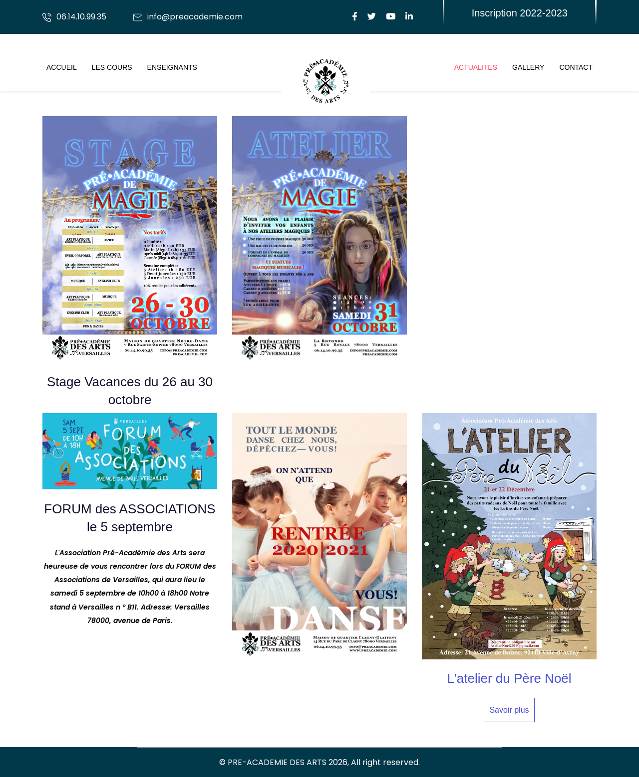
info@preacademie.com (195, 16)
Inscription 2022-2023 (520, 12)
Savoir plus (509, 710)
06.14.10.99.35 (81, 16)
